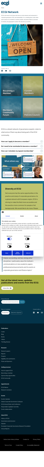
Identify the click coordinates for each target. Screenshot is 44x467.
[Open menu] (41, 3)
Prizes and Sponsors (6, 373)
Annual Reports (5, 443)
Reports (3, 365)
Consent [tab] (8, 220)
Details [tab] (22, 220)
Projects (3, 368)
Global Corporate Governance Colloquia (12, 415)
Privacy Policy (37, 454)
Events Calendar (5, 412)
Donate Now (5, 322)
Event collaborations (6, 423)
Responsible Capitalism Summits (10, 420)
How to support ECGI (7, 382)
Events (3, 409)
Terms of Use (7, 461)
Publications (4, 339)
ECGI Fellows (4, 400)
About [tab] (36, 220)
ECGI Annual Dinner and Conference (10, 418)
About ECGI (4, 429)
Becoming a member (7, 385)
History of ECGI (5, 432)
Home (2, 7)
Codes (3, 342)
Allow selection (22, 249)
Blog (2, 345)
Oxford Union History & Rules (11, 454)
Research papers (5, 362)
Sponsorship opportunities (8, 388)
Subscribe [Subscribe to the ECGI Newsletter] (7, 296)
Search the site (5, 307)
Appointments (5, 396)
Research (4, 359)
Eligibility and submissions (8, 370)
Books (3, 347)
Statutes (3, 438)
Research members (6, 403)
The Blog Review (5, 353)
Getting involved (6, 379)
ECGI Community (5, 390)
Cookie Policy (19, 461)
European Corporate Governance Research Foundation (16, 440)
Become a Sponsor (17, 322)
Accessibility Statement (33, 461)
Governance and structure (8, 435)
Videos (3, 350)
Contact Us (26, 454)
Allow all (36, 249)
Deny (8, 249)
